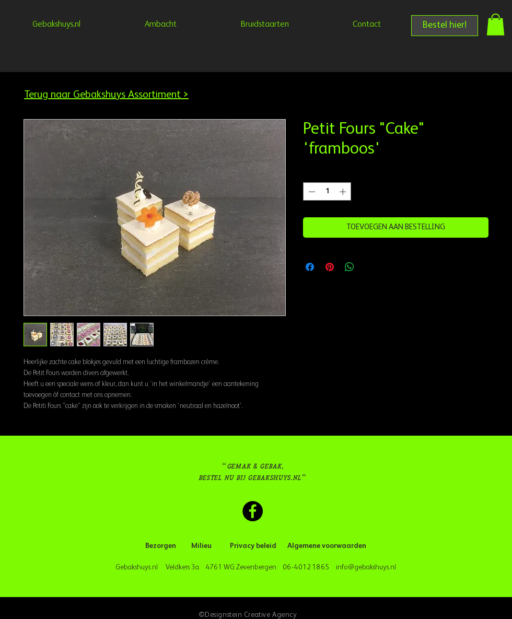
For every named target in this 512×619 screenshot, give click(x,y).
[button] (495, 25)
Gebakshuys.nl (138, 567)
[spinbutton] (327, 192)
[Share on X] (369, 267)
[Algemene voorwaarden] (326, 546)
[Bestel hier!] (444, 25)
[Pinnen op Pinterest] (329, 267)
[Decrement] (311, 192)
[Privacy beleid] (253, 546)
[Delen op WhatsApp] (349, 267)
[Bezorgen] (160, 546)
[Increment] (344, 192)
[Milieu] (201, 546)
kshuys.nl (383, 567)
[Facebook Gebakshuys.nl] (252, 511)
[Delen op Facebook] (310, 267)
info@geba (352, 567)
